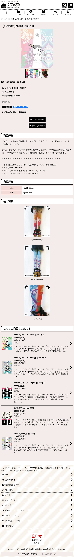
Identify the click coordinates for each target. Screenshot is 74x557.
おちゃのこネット (32, 554)
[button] (64, 5)
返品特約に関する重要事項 (14, 112)
